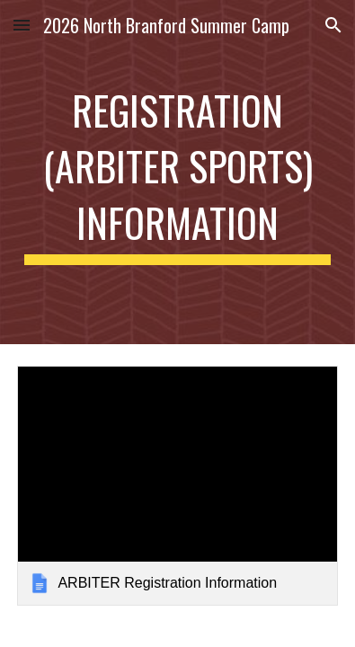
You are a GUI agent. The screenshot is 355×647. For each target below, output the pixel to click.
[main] (177, 172)
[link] (177, 486)
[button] (21, 24)
